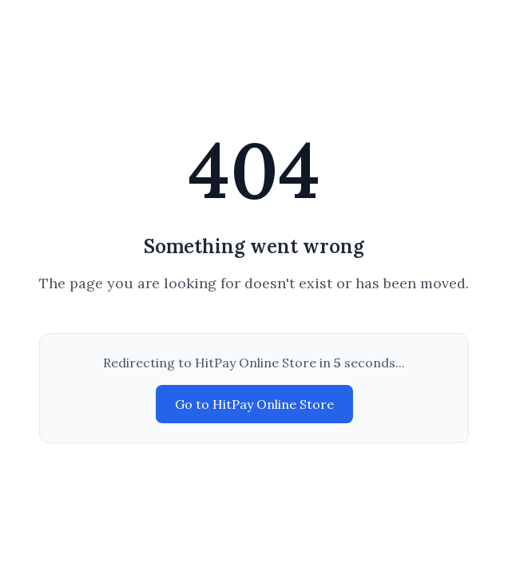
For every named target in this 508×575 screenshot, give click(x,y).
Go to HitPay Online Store (254, 404)
